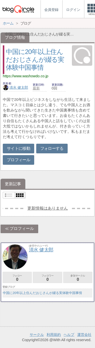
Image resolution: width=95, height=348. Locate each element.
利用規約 (54, 335)
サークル (37, 335)
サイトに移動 (18, 148)
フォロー (17, 278)
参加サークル (77, 278)
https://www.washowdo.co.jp (25, 76)
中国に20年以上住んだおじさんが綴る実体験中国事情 (35, 59)
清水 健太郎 (15, 87)
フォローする (52, 148)
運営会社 (84, 335)
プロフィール (18, 160)
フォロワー (47, 278)
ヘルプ (69, 335)
